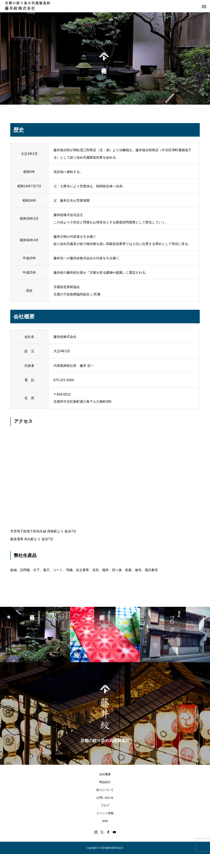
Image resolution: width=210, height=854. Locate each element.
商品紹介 (105, 782)
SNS (105, 821)
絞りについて (105, 789)
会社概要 (105, 774)
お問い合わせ (105, 797)
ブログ (105, 805)
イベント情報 (105, 813)
